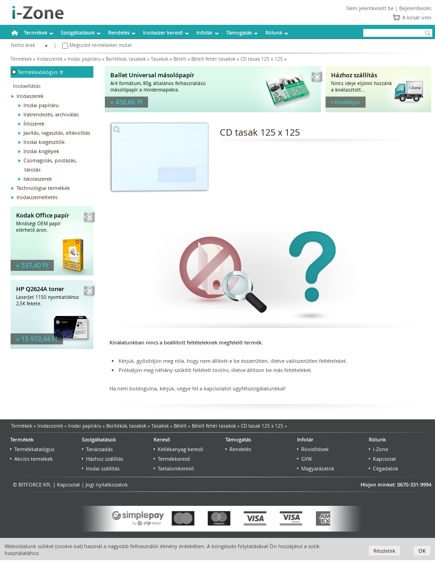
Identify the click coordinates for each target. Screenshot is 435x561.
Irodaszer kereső (163, 32)
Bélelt (179, 59)
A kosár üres (416, 17)
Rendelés (119, 32)
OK (422, 550)
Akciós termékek (31, 458)
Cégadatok (383, 468)
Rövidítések (313, 449)
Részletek (384, 550)
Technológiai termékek (43, 187)
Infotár (204, 32)
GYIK (304, 458)
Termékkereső (172, 458)
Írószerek (34, 123)
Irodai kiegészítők (44, 141)
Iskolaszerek (37, 178)
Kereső (162, 439)
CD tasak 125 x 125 (261, 59)
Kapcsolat (382, 458)
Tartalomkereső (174, 468)
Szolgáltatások (78, 32)
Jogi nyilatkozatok (107, 484)
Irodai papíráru (84, 59)
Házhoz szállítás (102, 458)
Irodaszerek (50, 59)
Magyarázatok (315, 468)
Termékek (35, 32)
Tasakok (159, 59)
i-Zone (378, 449)
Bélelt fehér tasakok (213, 59)
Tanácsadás (97, 449)
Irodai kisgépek (41, 151)
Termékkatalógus (32, 449)
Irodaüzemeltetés (37, 197)
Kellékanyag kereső (178, 449)
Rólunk (273, 32)
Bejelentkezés (415, 8)
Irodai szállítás (101, 468)
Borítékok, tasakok (126, 59)
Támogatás (239, 32)
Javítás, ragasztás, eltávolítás (56, 132)
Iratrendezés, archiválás (51, 114)
